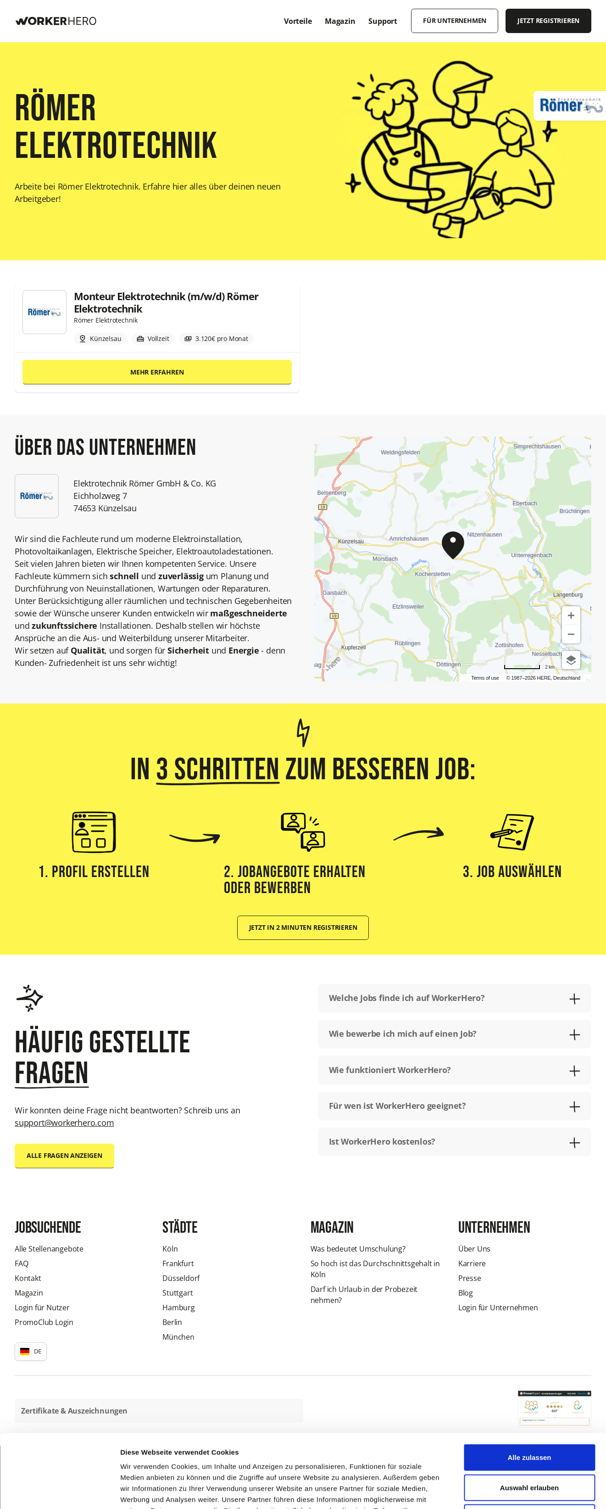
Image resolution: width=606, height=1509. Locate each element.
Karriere (472, 1263)
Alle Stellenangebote (49, 1249)
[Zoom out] (571, 634)
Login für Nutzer (42, 1307)
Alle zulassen (529, 1388)
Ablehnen (529, 1449)
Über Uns (474, 1249)
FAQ (21, 1263)
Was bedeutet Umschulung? (358, 1249)
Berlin (172, 1322)
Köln (170, 1249)
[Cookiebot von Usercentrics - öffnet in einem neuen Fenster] (59, 1491)
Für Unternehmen (454, 21)
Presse (469, 1278)
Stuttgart (177, 1293)
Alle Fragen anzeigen (64, 1155)
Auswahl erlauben (529, 1419)
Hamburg (178, 1307)
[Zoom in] (571, 615)
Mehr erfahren (156, 372)
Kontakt (28, 1278)
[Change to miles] (529, 667)
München (178, 1337)
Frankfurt (178, 1263)
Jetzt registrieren (548, 21)
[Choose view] (571, 660)
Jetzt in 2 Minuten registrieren (303, 927)
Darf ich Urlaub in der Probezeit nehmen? (364, 1294)
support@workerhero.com (64, 1122)
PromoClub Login (44, 1322)
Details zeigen (488, 1491)
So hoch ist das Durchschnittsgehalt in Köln (375, 1269)
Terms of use (485, 678)
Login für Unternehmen (498, 1307)
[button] (31, 1351)
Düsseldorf (181, 1278)
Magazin (29, 1293)
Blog (465, 1293)
